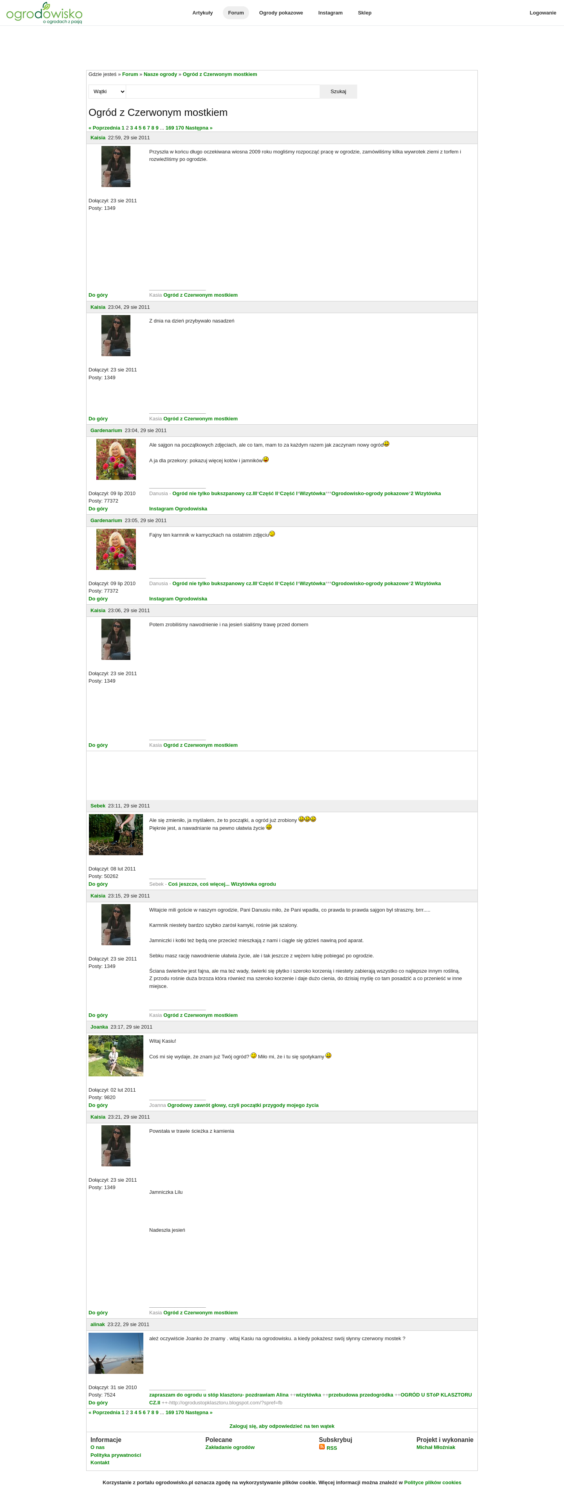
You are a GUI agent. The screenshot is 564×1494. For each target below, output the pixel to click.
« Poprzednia (104, 128)
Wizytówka (312, 493)
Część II (268, 493)
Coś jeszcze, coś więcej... (199, 884)
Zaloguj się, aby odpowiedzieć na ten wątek (282, 1426)
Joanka (99, 1027)
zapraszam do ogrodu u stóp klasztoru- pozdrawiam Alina (219, 1395)
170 (179, 128)
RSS (328, 1448)
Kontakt (99, 1462)
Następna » (198, 128)
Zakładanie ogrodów (230, 1447)
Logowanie (543, 13)
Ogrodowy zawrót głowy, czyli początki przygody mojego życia (242, 1105)
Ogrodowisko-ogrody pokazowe (370, 493)
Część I (289, 493)
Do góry (98, 295)
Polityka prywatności (115, 1455)
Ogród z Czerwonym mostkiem (220, 74)
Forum (236, 13)
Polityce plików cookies (432, 1482)
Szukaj (338, 91)
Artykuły (202, 13)
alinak (97, 1324)
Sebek (97, 806)
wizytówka (308, 1395)
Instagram (330, 13)
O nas (97, 1447)
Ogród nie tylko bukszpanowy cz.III (214, 493)
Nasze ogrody (160, 74)
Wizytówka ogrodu (253, 884)
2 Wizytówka (425, 493)
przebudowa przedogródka (362, 1395)
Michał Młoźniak (435, 1447)
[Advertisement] (282, 48)
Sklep (365, 13)
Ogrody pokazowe (281, 13)
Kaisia (97, 138)
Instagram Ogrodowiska (178, 509)
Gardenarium (106, 430)
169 (170, 128)
